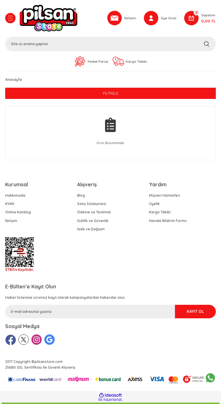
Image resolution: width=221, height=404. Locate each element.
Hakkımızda (15, 197)
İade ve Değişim (91, 230)
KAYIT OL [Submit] (190, 312)
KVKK (9, 205)
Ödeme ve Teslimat (94, 213)
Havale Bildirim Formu (168, 222)
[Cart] (200, 19)
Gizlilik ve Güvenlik (92, 222)
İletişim (11, 222)
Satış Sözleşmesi (91, 205)
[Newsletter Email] (110, 313)
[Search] (110, 44)
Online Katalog (18, 213)
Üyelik (154, 205)
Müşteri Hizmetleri (164, 197)
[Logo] (60, 18)
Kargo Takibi (160, 213)
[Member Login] (159, 19)
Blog (81, 197)
